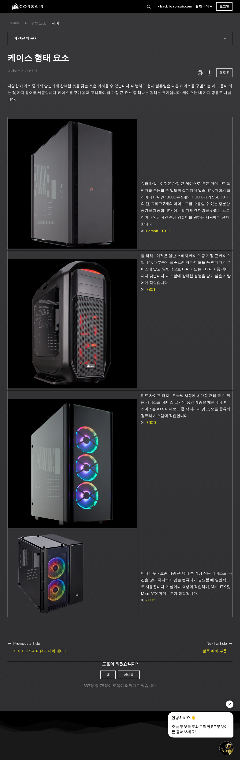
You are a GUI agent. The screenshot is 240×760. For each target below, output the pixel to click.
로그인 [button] (224, 6)
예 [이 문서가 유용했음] (108, 674)
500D (151, 422)
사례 (55, 23)
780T (151, 289)
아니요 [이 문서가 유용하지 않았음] (129, 674)
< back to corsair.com (175, 6)
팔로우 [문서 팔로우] (224, 72)
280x (150, 600)
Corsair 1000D (158, 231)
